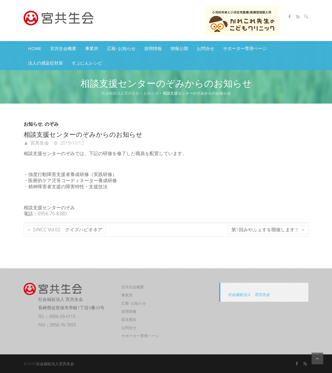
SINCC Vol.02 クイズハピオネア (64, 229)
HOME (34, 48)
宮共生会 (39, 143)
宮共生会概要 (63, 48)
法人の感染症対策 (45, 63)
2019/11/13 (71, 143)
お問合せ (205, 48)
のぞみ (52, 124)
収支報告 (128, 319)
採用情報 (153, 48)
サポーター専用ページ (245, 48)
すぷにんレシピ (87, 63)
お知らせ (33, 124)
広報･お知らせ (121, 48)
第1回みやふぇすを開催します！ (268, 229)
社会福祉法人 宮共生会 (249, 294)
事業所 (91, 48)
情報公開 (179, 48)
